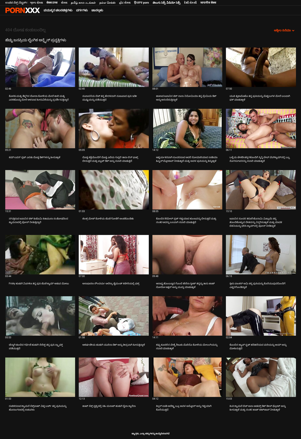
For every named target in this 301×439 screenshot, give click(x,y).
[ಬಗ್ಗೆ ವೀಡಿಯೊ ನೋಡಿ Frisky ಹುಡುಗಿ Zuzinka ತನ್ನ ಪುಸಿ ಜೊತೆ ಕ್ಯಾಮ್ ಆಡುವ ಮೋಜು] (40, 254)
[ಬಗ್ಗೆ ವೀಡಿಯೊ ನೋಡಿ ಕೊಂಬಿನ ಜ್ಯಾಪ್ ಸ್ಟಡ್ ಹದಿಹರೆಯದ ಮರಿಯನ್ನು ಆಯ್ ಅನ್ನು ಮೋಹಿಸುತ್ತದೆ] (261, 316)
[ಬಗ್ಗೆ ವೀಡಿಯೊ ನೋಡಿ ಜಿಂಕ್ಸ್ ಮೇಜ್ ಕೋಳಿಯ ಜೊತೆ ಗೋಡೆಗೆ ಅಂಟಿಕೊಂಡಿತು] (114, 189)
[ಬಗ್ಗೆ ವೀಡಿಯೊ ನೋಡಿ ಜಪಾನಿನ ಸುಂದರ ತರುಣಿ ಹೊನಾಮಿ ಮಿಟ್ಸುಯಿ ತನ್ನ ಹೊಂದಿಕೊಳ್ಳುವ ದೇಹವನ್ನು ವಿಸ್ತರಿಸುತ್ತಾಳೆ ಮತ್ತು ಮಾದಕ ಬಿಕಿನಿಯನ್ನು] (261, 189)
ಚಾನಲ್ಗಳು (97, 10)
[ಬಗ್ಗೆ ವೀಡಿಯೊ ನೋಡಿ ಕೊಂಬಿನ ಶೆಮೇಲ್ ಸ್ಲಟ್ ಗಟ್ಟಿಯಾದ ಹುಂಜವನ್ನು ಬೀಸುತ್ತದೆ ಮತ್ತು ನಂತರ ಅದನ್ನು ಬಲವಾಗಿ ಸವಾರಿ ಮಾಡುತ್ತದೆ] (187, 189)
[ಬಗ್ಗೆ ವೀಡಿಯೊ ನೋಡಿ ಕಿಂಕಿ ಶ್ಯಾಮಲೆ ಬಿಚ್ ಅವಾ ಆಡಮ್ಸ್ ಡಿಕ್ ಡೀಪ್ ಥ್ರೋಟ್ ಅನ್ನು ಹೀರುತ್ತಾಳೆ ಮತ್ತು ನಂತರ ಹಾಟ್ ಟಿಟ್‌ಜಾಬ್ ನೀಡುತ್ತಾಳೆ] (261, 377)
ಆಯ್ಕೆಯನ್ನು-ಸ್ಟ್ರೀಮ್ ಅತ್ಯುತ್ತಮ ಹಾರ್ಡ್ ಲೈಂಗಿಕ (22, 10)
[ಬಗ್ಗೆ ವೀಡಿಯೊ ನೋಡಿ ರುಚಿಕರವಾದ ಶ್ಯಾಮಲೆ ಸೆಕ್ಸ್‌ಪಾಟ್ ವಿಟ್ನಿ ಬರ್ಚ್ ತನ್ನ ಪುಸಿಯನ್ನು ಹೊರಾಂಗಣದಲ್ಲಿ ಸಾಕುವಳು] (40, 377)
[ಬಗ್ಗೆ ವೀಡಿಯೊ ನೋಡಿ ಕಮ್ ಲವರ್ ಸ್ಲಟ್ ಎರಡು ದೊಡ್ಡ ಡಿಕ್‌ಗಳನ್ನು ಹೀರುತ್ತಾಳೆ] (40, 128)
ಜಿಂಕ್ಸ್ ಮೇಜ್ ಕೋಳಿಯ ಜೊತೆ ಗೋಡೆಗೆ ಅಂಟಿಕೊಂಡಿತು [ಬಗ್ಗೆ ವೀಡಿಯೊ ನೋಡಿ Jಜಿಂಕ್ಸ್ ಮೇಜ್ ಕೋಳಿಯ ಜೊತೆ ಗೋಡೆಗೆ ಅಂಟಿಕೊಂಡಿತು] (108, 218)
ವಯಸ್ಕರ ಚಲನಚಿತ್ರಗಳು (58, 10)
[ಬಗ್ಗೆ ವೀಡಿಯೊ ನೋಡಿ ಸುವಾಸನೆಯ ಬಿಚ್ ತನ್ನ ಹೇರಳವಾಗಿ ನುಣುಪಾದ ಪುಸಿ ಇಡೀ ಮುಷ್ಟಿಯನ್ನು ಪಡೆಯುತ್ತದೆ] (114, 67)
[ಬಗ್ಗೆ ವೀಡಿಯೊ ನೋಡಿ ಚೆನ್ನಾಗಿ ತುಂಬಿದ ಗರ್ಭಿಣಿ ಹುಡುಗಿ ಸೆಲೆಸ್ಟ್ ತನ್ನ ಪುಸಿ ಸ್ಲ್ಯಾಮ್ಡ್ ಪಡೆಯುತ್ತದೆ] (40, 316)
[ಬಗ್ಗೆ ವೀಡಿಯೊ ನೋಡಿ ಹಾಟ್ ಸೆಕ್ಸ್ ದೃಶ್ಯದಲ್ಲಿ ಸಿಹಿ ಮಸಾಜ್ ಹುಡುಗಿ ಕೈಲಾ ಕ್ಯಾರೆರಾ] (114, 377)
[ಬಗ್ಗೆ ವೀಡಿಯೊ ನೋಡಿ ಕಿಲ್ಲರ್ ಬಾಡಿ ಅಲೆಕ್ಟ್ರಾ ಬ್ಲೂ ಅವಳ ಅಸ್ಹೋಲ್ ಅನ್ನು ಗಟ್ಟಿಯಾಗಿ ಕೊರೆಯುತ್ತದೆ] (187, 377)
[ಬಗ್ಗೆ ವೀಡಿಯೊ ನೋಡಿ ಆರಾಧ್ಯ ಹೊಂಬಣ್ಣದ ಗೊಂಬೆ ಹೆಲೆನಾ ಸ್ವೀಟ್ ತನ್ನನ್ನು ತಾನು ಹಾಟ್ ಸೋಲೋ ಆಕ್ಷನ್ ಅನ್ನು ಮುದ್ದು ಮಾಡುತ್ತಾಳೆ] (187, 254)
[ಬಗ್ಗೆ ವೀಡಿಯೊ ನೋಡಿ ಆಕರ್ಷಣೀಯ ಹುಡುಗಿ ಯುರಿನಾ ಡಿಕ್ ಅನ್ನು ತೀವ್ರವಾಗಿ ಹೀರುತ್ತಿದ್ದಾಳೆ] (114, 316)
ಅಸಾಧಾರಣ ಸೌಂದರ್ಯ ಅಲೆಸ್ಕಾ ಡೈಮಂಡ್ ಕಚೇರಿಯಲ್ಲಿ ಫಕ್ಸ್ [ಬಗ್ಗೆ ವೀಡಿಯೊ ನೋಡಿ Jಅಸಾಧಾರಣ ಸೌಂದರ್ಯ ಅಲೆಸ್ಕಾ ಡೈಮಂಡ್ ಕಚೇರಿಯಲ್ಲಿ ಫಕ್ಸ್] (110, 283)
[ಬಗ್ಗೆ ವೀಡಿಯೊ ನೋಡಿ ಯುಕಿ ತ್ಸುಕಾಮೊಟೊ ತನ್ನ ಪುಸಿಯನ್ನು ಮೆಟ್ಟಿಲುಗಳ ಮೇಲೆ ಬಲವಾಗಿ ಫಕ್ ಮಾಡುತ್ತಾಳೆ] (261, 67)
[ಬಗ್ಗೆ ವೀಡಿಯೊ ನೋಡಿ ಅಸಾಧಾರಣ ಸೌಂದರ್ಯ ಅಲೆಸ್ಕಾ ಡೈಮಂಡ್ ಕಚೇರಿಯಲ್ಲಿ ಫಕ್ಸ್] (114, 254)
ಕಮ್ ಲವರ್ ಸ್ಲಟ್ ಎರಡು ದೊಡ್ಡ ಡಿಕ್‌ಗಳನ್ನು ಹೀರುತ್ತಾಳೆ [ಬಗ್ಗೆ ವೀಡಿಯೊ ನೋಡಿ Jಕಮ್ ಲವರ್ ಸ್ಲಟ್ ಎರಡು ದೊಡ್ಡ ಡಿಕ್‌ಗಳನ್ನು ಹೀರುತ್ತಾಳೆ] (35, 157)
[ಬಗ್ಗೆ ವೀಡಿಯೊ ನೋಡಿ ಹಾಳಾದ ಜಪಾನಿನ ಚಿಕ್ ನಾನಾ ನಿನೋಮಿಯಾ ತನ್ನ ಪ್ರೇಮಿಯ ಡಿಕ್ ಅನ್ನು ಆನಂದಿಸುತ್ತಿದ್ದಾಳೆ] (187, 67)
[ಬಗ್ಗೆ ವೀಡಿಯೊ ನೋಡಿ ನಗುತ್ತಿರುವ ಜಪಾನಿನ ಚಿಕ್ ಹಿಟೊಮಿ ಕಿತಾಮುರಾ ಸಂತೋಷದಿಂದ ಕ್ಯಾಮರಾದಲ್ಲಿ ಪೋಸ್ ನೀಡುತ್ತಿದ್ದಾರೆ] (40, 189)
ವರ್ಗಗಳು (82, 10)
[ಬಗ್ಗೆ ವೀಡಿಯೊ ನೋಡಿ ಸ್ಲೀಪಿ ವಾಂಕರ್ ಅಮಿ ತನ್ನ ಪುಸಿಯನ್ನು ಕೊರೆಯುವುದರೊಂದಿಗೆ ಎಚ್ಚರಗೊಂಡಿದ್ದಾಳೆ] (261, 254)
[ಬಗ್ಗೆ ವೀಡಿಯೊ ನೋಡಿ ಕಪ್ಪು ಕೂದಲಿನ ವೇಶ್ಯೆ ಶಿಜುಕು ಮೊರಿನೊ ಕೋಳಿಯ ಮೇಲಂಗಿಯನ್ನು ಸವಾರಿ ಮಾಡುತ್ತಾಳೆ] (187, 316)
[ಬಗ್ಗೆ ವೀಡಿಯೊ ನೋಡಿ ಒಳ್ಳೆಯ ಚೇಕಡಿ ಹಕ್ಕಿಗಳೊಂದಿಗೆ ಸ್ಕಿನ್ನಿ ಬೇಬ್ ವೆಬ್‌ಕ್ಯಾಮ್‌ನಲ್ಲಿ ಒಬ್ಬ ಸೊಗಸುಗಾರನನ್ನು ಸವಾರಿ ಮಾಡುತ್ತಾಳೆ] (261, 128)
